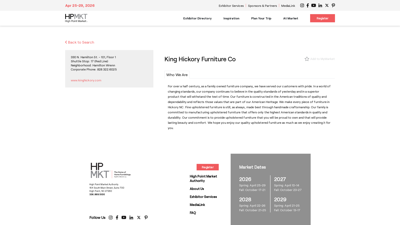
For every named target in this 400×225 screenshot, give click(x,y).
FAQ (193, 213)
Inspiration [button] (231, 18)
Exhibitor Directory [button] (197, 18)
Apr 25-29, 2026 (80, 5)
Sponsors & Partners (262, 5)
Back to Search (79, 42)
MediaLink (288, 5)
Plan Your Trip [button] (261, 18)
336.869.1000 (97, 194)
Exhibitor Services (231, 5)
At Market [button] (290, 18)
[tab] (176, 74)
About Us (197, 189)
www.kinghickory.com (86, 80)
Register (322, 18)
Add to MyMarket (322, 59)
